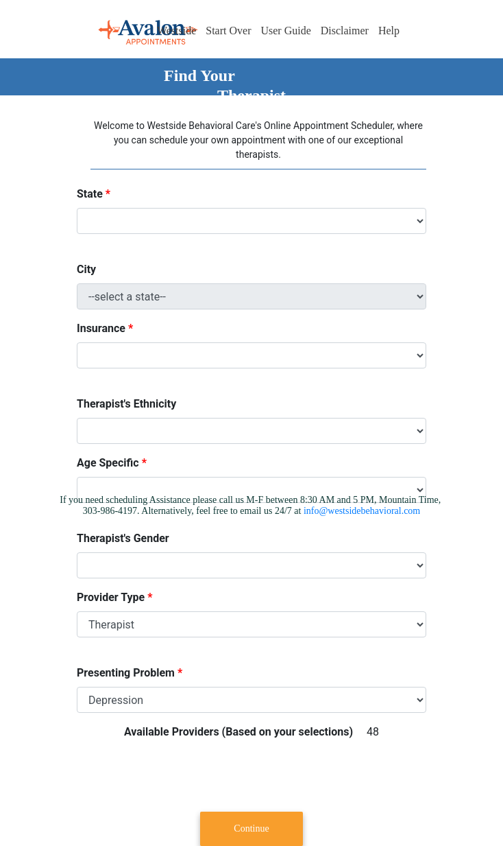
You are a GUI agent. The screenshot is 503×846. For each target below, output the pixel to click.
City (86, 269)
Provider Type (111, 597)
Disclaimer (345, 30)
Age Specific (108, 462)
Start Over (228, 30)
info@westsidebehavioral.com (362, 511)
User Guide (285, 30)
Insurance (101, 328)
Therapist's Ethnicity (126, 403)
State (90, 193)
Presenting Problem (126, 672)
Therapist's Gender (123, 538)
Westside (176, 30)
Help (389, 30)
